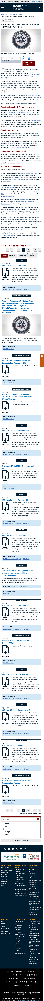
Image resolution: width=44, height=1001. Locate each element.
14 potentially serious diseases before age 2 (19, 112)
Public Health (26, 289)
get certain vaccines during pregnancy (21, 147)
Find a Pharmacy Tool (27, 219)
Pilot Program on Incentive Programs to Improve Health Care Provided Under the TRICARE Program (17, 396)
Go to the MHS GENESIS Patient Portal (33, 929)
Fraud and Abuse (12, 975)
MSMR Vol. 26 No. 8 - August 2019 (14, 745)
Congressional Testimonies (18, 926)
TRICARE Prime (16, 177)
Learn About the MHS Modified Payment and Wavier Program (34, 935)
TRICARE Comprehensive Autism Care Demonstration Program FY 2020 (16, 362)
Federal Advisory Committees (5, 875)
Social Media (4, 931)
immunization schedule (35, 120)
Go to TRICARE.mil (34, 921)
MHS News (4, 919)
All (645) (5, 256)
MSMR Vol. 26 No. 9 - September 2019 (16, 710)
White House (17, 985)
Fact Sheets (18, 929)
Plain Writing (23, 982)
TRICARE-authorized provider (8, 187)
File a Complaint (33, 963)
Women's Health (33, 914)
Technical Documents (20, 953)
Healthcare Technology (34, 899)
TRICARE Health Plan (35, 73)
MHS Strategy (4, 872)
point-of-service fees (9, 196)
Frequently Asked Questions (19, 937)
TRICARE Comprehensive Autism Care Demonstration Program (16, 782)
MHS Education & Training (20, 866)
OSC (26, 985)
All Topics (31, 869)
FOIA (32, 975)
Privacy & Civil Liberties (35, 907)
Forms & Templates (20, 934)
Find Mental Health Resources (33, 950)
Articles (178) (22, 256)
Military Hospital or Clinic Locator (29, 173)
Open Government (10, 982)
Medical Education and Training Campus (20, 890)
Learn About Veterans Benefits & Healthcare (34, 940)
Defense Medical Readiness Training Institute (19, 879)
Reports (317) (12, 256)
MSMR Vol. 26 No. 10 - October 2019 (15, 675)
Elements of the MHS (6, 870)
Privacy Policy (19, 971)
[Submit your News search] (38, 819)
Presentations (18, 946)
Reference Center (20, 919)
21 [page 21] (28, 250)
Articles (7, 823)
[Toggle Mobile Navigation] (2, 7)
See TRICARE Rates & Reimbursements (34, 946)
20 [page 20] (23, 250)
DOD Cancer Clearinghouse (32, 872)
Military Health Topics (33, 866)
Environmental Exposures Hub (32, 883)
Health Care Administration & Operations (33, 888)
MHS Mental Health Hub (35, 880)
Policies (17, 943)
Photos (7, 829)
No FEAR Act (31, 971)
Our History (4, 879)
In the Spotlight (5, 929)
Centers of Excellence (34, 896)
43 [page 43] (35, 250)
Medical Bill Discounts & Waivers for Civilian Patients (34, 903)
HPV (10, 116)
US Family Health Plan (17, 180)
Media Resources (5, 933)
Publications (18, 948)
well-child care (22, 200)
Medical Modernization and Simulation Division (21, 894)
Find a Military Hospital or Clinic (34, 924)
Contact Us (4, 885)
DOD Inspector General (13, 978)
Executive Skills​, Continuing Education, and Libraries (20, 885)
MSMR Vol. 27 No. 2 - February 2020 (15, 431)
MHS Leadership (5, 868)
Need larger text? (8, 20)
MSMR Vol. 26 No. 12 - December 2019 (16, 535)
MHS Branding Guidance (4, 882)
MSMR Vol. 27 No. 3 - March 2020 (14, 266)
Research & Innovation (34, 909)
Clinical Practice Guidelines (19, 922)
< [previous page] (7, 250)
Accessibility (23, 975)
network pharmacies (15, 209)
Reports (17, 951)
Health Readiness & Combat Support (12, 289)
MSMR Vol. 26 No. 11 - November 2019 (16, 605)
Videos (6, 835)
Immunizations (8, 217)
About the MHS (6, 865)
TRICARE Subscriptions (7, 235)
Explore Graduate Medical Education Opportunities (33, 959)
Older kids (28, 114)
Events (6, 826)
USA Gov (32, 982)
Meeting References (20, 941)
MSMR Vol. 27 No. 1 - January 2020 (15, 500)
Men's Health (32, 912)
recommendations (37, 98)
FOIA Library (18, 932)
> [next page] (39, 250)
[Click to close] (42, 356)
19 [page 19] (18, 250)
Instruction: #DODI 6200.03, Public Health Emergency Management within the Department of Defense (17, 573)
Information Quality (28, 978)
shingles (14, 138)
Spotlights (7, 832)
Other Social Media (27, 63)
